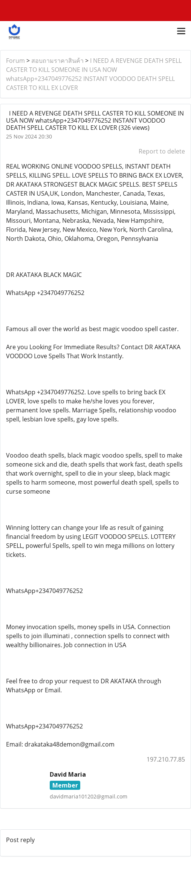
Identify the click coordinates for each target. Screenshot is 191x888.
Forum (15, 60)
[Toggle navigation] (181, 31)
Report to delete (162, 151)
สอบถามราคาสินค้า (57, 60)
